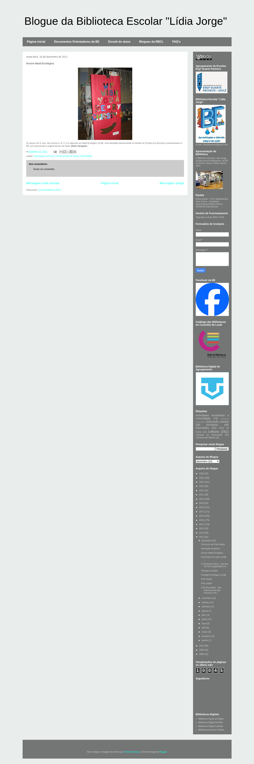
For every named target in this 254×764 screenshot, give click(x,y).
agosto (205, 611)
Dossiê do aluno (119, 41)
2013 (201, 528)
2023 (201, 486)
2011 (201, 537)
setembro (206, 606)
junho (205, 619)
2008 (201, 654)
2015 (201, 520)
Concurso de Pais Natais (213, 544)
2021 (201, 494)
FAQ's (176, 41)
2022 (201, 490)
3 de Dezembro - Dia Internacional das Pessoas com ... (211, 590)
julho (204, 615)
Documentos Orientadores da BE (77, 41)
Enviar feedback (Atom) (49, 190)
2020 (201, 499)
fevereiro (206, 636)
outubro (205, 602)
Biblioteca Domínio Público (211, 730)
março (205, 632)
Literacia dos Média (205, 437)
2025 (201, 478)
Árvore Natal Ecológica (212, 553)
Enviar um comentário (44, 169)
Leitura (213, 431)
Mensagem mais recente (43, 183)
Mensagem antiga (172, 183)
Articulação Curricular (44, 156)
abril (204, 627)
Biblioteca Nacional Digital (211, 719)
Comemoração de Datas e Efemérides (74, 156)
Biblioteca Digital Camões (210, 726)
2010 (201, 646)
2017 (201, 511)
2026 (201, 473)
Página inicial (36, 41)
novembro (207, 598)
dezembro (207, 540)
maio (204, 623)
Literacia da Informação (209, 435)
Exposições (202, 427)
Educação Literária (218, 421)
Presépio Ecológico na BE (213, 575)
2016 (201, 516)
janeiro (205, 640)
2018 (201, 507)
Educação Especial (210, 548)
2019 (201, 503)
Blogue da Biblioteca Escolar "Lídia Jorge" (125, 21)
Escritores (212, 424)
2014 (201, 524)
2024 (201, 482)
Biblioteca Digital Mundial (210, 722)
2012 (201, 533)
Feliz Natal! (206, 579)
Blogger (163, 752)
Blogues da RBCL (151, 41)
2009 (201, 650)
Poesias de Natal (209, 571)
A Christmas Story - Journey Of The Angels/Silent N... (214, 565)
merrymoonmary (131, 752)
